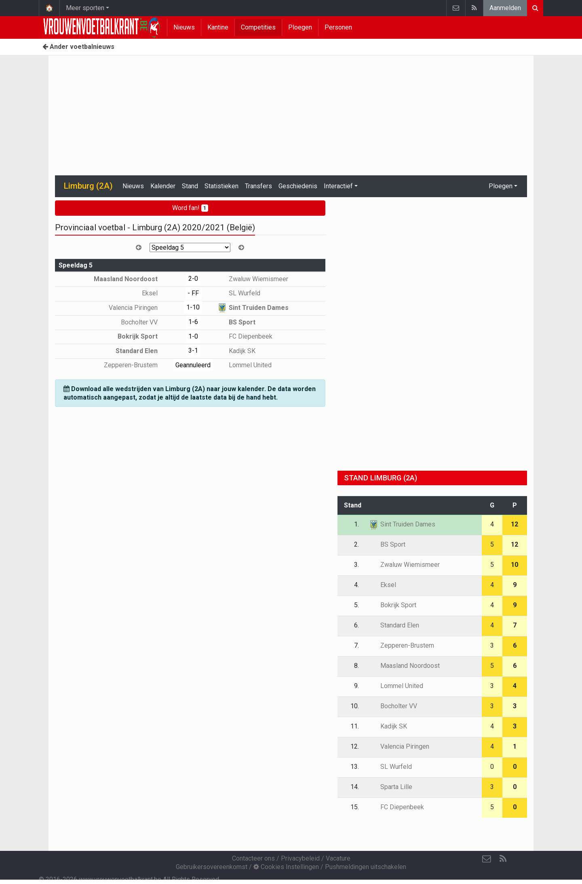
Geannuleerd (193, 365)
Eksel (155, 293)
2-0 (193, 278)
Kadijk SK (236, 351)
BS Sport (236, 322)
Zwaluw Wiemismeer (252, 279)
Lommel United (244, 365)
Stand (190, 186)
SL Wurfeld (238, 293)
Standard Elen (142, 351)
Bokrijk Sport (143, 336)
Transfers (258, 186)
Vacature (338, 858)
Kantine (217, 27)
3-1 (193, 350)
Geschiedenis (297, 186)
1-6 (193, 322)
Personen (338, 27)
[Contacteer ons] (487, 859)
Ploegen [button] (500, 186)
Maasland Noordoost (131, 279)
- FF (193, 293)
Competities (258, 27)
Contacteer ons (253, 858)
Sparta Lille (390, 787)
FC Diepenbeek (244, 336)
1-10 (193, 307)
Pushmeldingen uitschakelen (365, 867)
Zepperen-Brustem (136, 365)
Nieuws (184, 27)
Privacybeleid (300, 858)
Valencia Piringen (139, 308)
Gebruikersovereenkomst (211, 867)
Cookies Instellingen (286, 867)
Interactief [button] (338, 186)
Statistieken (221, 186)
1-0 (193, 336)
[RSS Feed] (503, 859)
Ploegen (300, 27)
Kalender (162, 186)
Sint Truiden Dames (253, 308)
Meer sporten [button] (85, 8)
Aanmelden (505, 8)
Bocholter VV (145, 322)
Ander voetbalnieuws (78, 47)
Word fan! (190, 208)
